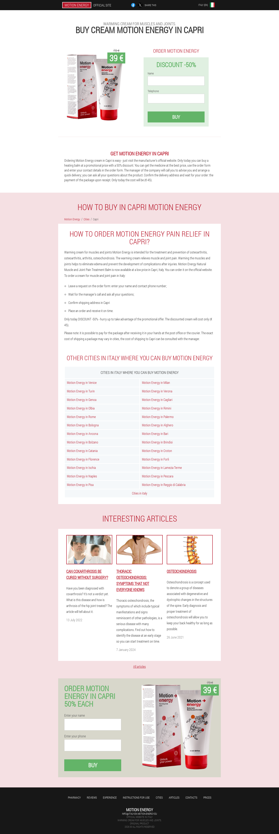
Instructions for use (136, 797)
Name (151, 73)
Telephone (153, 91)
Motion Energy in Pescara (157, 476)
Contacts (191, 797)
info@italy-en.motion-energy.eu (139, 813)
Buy (176, 117)
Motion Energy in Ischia (81, 467)
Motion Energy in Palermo (158, 417)
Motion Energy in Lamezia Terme (162, 467)
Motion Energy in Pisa (80, 484)
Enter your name (74, 715)
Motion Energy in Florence (83, 459)
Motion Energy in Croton (157, 451)
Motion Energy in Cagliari (157, 399)
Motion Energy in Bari (155, 433)
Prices (207, 797)
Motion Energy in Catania (82, 451)
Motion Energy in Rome (81, 417)
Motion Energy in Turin (81, 391)
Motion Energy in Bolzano (82, 442)
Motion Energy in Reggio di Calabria (163, 484)
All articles (139, 666)
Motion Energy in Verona (157, 391)
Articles (174, 797)
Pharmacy (74, 797)
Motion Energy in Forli (155, 459)
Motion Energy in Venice (82, 382)
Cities (159, 797)
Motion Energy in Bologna (83, 425)
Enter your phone (75, 736)
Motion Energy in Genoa (81, 399)
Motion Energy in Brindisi (157, 442)
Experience (110, 797)
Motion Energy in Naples (82, 476)
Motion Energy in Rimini (156, 408)
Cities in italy (139, 493)
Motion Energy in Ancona (82, 433)
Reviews (92, 797)
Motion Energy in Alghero (157, 425)
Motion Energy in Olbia (81, 408)
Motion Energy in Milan (156, 382)
